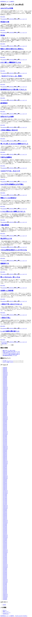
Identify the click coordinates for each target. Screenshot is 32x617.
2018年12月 (5, 476)
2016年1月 (5, 519)
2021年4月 (5, 441)
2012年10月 (5, 567)
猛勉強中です (4, 263)
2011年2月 (5, 591)
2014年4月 (5, 545)
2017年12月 (5, 490)
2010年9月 (5, 598)
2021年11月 (5, 432)
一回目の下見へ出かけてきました (11, 304)
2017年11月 (5, 492)
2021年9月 (5, 435)
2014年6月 (5, 542)
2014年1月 (5, 548)
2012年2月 (5, 577)
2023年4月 (5, 411)
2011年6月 (5, 586)
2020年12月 (5, 446)
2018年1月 (5, 489)
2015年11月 (5, 521)
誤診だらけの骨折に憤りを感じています (11, 351)
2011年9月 (5, 583)
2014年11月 (5, 536)
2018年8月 (5, 480)
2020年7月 (5, 452)
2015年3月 (5, 531)
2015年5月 (5, 529)
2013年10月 (5, 552)
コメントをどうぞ (23, 18)
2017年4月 (5, 500)
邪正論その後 (4, 22)
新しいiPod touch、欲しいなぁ (10, 277)
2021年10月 (5, 434)
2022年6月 (5, 424)
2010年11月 (5, 595)
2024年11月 (5, 388)
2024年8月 (5, 392)
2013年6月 (5, 557)
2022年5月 (5, 425)
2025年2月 (5, 384)
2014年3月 (5, 546)
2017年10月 (5, 493)
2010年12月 (5, 594)
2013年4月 (5, 559)
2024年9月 (5, 390)
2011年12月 (5, 579)
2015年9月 (5, 524)
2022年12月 (5, 416)
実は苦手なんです (6, 238)
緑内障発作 (4, 103)
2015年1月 (5, 533)
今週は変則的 (4, 225)
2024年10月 (5, 389)
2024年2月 (5, 399)
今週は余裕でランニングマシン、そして (11, 352)
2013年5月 (5, 558)
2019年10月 (5, 463)
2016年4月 (5, 515)
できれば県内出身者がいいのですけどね (13, 250)
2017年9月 (5, 494)
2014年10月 (5, 537)
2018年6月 (5, 483)
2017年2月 (5, 503)
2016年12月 (5, 505)
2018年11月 (5, 477)
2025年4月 (5, 382)
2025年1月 (5, 386)
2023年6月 (5, 409)
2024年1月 (5, 400)
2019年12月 (5, 461)
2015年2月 (5, 532)
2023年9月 (5, 405)
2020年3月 (5, 457)
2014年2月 (5, 547)
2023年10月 (5, 404)
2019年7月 (5, 467)
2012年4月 (5, 574)
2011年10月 (5, 582)
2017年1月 (5, 504)
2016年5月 (5, 514)
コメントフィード (6, 612)
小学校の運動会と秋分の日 (9, 130)
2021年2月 (5, 443)
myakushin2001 (4, 18)
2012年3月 (5, 575)
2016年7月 (5, 511)
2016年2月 (5, 517)
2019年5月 (5, 469)
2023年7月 (5, 408)
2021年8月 (5, 436)
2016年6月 (5, 513)
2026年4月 (5, 367)
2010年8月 (5, 599)
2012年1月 (5, 578)
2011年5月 (5, 588)
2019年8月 (5, 466)
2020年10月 (5, 448)
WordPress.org (5, 613)
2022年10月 (5, 419)
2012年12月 (5, 564)
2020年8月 (5, 451)
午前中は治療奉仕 (6, 157)
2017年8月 (5, 495)
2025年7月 (5, 378)
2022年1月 (5, 430)
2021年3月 (5, 442)
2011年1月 (5, 593)
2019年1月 (5, 474)
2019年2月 (5, 473)
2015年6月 (5, 527)
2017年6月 (5, 498)
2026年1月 (5, 371)
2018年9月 (5, 479)
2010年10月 (5, 596)
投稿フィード (6, 611)
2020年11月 (5, 447)
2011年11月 (5, 580)
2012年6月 (5, 572)
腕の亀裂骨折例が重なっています (10, 355)
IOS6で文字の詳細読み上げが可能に (12, 184)
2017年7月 (5, 496)
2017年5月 (5, 499)
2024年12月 (5, 387)
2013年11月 (5, 551)
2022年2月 (5, 429)
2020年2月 (5, 458)
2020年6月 (5, 453)
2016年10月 (5, 508)
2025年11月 (5, 373)
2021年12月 (5, 431)
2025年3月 (5, 383)
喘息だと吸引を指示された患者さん (12, 49)
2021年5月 (5, 440)
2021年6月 (5, 439)
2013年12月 (5, 549)
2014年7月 (5, 541)
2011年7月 (5, 585)
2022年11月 (5, 418)
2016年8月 (5, 510)
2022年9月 (5, 420)
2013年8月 (5, 554)
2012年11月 (5, 566)
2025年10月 (5, 374)
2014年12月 (5, 535)
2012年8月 (5, 569)
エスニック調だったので (8, 362)
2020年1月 (5, 460)
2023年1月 (5, 415)
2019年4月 (5, 471)
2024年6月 (5, 394)
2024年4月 (5, 397)
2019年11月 (5, 462)
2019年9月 (5, 464)
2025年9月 (5, 376)
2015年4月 (5, 530)
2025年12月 (5, 372)
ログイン (5, 610)
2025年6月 (5, 379)
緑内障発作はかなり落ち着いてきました (13, 89)
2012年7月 (5, 570)
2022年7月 (5, 423)
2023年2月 (5, 414)
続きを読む (2, 16)
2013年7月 (5, 556)
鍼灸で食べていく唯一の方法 (9, 350)
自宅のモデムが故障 (7, 116)
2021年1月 (5, 445)
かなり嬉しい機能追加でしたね (10, 62)
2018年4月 (5, 485)
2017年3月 (5, 501)
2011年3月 (5, 590)
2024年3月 (5, 398)
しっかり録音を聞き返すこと (9, 331)
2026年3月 (5, 368)
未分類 (16, 18)
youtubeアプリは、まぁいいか (10, 171)
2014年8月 (5, 540)
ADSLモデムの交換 (6, 8)
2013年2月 (5, 562)
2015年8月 (5, 525)
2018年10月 (5, 478)
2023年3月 (5, 413)
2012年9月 (5, 568)
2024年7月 (5, 393)
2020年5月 (5, 455)
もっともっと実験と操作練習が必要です (11, 354)
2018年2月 (5, 488)
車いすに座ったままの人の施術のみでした (14, 143)
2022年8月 (5, 421)
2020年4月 (5, 456)
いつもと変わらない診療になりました (12, 211)
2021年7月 (5, 437)
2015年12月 (5, 520)
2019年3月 (5, 472)
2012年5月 (5, 573)
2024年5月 (5, 395)
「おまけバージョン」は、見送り (11, 76)
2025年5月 (5, 381)
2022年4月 (5, 426)
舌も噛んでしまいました (8, 360)
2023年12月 (5, 402)
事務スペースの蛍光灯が (8, 198)
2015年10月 (5, 522)
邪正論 (2, 35)
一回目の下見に (5, 317)
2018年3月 (5, 487)
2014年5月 (5, 543)
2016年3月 (5, 516)
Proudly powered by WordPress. (21, 615)
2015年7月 (5, 526)
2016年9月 (5, 509)
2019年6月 (5, 468)
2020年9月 (5, 450)
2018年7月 (5, 482)
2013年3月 (5, 561)
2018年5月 (5, 484)
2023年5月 (5, 410)
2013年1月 (5, 563)
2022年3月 (5, 427)
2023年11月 (5, 403)
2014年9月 (5, 538)
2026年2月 (5, 370)
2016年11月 (5, 506)
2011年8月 (5, 584)
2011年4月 (5, 589)
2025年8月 (5, 377)
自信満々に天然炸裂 (6, 290)
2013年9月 (5, 553)
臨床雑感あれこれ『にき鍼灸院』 (7, 1)
